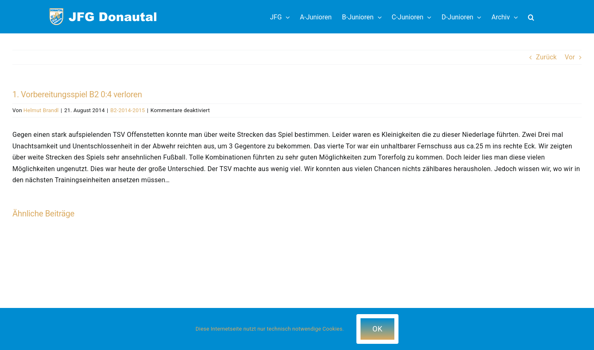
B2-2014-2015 (127, 110)
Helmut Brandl (41, 110)
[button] (531, 16)
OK (377, 328)
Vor (570, 57)
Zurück (546, 57)
